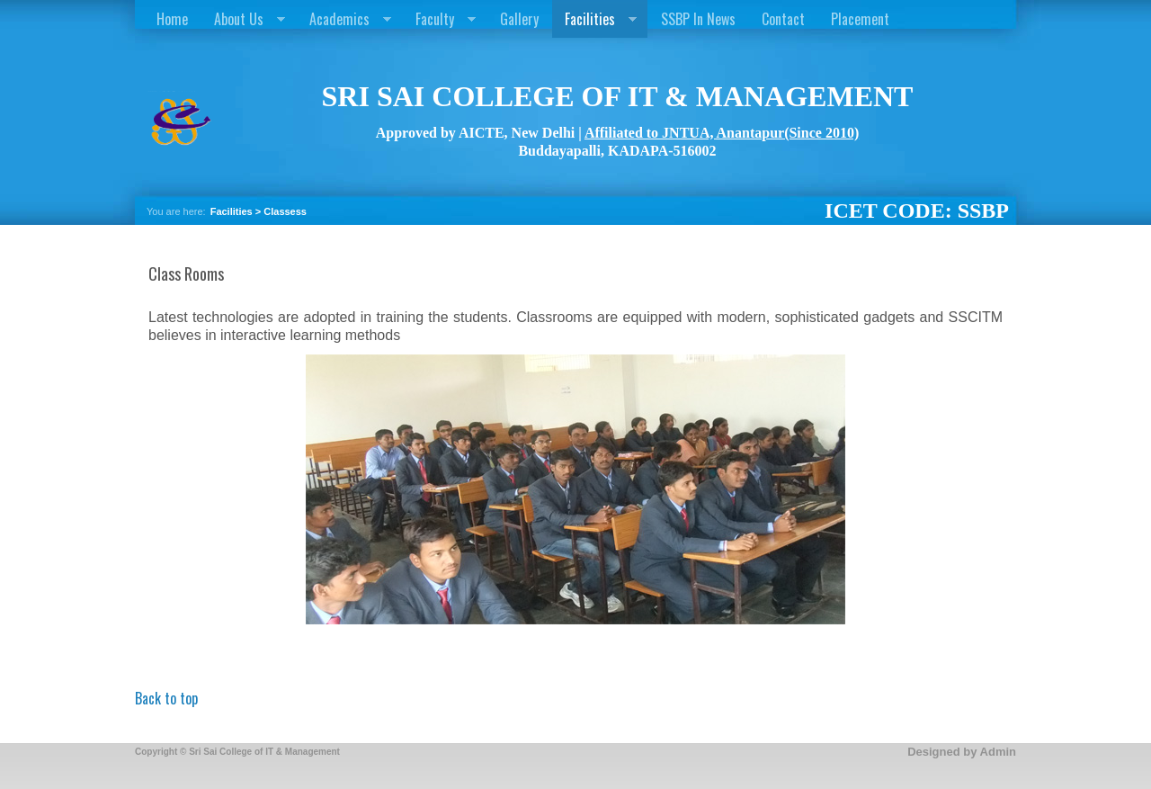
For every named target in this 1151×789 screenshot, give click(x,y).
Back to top (166, 698)
